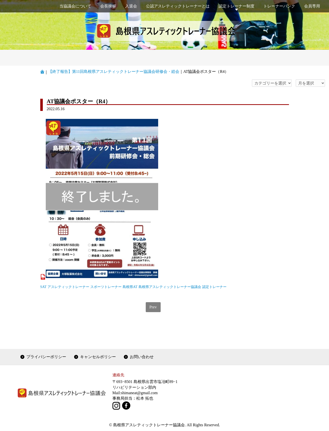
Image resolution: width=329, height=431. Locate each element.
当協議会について (75, 6)
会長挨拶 (108, 6)
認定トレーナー (214, 287)
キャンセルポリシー (98, 357)
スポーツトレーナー (106, 287)
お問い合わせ (142, 357)
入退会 (131, 6)
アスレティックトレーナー (68, 287)
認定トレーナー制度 (236, 6)
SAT (43, 287)
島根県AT (130, 287)
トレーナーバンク (279, 6)
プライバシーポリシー (46, 357)
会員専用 (312, 6)
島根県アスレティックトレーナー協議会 (170, 287)
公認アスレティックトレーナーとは (178, 6)
